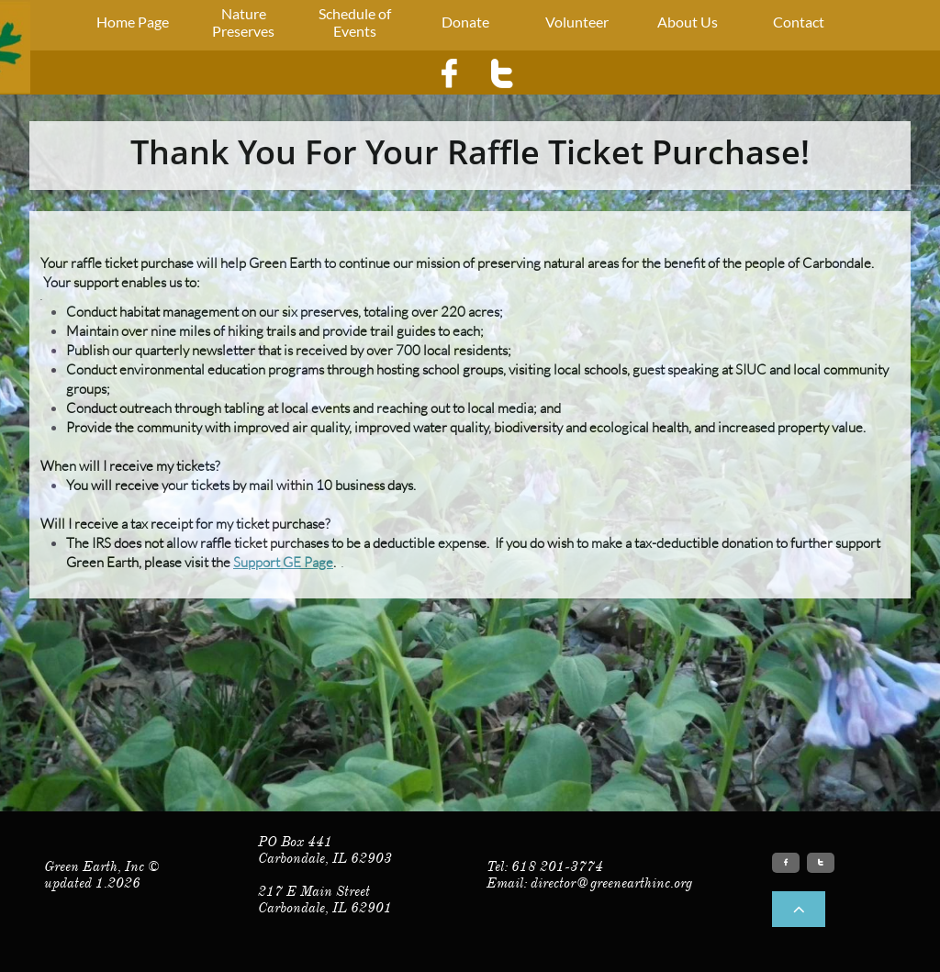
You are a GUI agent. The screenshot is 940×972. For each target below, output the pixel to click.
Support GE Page (283, 562)
